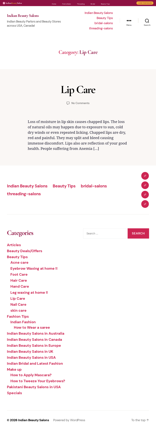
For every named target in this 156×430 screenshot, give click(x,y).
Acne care (19, 262)
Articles (14, 245)
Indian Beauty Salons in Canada (34, 339)
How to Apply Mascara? (31, 375)
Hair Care (18, 280)
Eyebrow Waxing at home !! (33, 268)
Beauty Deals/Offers (24, 251)
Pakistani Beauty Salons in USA (34, 387)
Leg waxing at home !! (29, 292)
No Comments (80, 103)
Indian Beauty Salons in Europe (34, 345)
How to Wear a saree (32, 327)
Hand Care (19, 286)
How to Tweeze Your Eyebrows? (37, 381)
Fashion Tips (18, 316)
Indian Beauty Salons (23, 15)
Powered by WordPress (69, 420)
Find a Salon (66, 4)
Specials (14, 393)
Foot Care (19, 274)
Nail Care (18, 304)
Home (54, 4)
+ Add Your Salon (145, 3)
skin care (18, 310)
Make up (14, 369)
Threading (81, 4)
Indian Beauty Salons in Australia (35, 333)
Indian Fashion (23, 322)
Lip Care (78, 89)
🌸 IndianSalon (12, 3)
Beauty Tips (105, 4)
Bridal (93, 4)
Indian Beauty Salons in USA (31, 357)
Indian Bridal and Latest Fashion (35, 363)
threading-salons (101, 28)
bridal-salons (103, 23)
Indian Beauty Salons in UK (30, 351)
